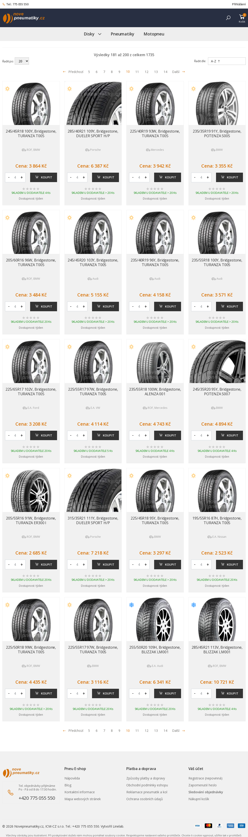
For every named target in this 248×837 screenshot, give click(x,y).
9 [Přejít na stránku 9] (119, 72)
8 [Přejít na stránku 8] (112, 72)
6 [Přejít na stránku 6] (97, 72)
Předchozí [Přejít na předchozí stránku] (73, 72)
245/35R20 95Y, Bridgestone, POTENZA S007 (217, 391)
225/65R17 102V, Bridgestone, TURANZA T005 (31, 391)
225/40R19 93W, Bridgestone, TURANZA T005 (155, 133)
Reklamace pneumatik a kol (146, 792)
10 (128, 71)
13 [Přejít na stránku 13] (156, 72)
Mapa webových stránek (82, 799)
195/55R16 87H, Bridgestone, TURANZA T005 (217, 520)
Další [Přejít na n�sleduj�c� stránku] (178, 730)
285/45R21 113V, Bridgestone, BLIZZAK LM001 (217, 649)
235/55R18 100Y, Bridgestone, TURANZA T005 (217, 262)
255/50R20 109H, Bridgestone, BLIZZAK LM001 (155, 649)
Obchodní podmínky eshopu (147, 785)
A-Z (215, 61)
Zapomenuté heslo (202, 785)
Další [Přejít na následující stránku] (178, 72)
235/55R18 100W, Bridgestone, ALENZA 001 (155, 391)
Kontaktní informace (79, 792)
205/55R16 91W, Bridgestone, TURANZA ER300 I (31, 520)
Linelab (118, 826)
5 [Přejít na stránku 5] (89, 72)
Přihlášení (239, 4)
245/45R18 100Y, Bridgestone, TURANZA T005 (31, 133)
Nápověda (72, 778)
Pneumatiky (122, 34)
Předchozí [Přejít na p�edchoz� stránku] (73, 730)
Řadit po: (8, 61)
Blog (67, 785)
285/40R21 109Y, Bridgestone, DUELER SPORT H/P (93, 133)
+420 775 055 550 (37, 798)
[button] (228, 17)
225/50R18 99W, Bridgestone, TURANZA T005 (31, 649)
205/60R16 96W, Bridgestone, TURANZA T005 (31, 262)
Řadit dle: (200, 61)
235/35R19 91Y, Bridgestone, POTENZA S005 (217, 133)
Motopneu (154, 34)
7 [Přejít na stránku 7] (104, 72)
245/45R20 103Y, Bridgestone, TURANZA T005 (93, 262)
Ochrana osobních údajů (144, 799)
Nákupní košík (198, 799)
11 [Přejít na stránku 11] (137, 72)
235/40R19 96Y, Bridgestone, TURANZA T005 (155, 262)
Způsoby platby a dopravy (145, 778)
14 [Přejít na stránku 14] (165, 72)
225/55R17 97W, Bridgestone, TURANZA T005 (93, 391)
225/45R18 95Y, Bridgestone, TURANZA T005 (155, 520)
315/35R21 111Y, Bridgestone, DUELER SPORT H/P (93, 520)
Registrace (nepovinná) (205, 778)
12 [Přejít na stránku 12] (146, 72)
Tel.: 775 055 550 (15, 4)
